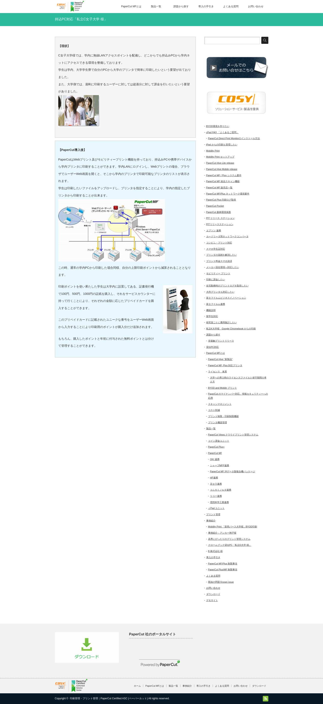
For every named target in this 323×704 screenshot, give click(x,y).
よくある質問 (230, 6)
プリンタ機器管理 (217, 422)
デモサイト (212, 600)
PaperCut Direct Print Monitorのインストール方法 (234, 138)
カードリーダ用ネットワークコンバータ (227, 236)
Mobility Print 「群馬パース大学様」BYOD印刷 (232, 526)
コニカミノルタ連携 (220, 490)
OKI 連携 (214, 459)
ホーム (137, 686)
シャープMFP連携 (219, 465)
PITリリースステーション (219, 224)
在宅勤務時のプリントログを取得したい (227, 285)
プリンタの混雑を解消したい (221, 255)
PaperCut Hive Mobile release (221, 169)
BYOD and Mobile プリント (222, 388)
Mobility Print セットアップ (220, 156)
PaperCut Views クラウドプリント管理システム (233, 434)
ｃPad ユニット (216, 508)
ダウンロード (213, 594)
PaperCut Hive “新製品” (220, 359)
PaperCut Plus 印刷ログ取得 (221, 199)
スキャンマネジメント (220, 404)
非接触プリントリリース (221, 340)
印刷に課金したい (215, 279)
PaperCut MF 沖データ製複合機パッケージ (232, 471)
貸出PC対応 (212, 347)
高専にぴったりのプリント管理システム (229, 539)
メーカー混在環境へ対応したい (222, 267)
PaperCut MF (215, 453)
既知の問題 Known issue (221, 582)
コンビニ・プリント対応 (219, 242)
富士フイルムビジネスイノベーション (226, 298)
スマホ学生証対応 (215, 249)
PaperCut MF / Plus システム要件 (223, 175)
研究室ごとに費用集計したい (221, 322)
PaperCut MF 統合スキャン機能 (223, 181)
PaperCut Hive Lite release (220, 163)
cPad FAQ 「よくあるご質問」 (222, 132)
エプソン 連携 (213, 230)
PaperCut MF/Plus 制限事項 (222, 563)
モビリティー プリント (218, 273)
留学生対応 (212, 316)
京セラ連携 (216, 484)
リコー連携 (216, 496)
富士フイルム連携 (215, 304)
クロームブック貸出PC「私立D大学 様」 (229, 545)
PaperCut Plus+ (216, 447)
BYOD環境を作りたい (217, 126)
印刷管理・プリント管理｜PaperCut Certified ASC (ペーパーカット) (109, 698)
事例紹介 (211, 520)
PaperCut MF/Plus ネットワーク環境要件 (228, 193)
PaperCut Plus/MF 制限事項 (222, 569)
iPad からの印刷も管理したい (221, 144)
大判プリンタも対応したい (220, 292)
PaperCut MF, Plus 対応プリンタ (225, 365)
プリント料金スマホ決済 (219, 261)
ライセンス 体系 (217, 371)
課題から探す (181, 6)
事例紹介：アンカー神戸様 (222, 532)
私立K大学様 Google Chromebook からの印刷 (231, 328)
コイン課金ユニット (218, 441)
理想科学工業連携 (219, 502)
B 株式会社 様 (215, 551)
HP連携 (214, 477)
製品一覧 (156, 6)
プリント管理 (213, 514)
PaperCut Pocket (215, 206)
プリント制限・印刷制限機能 (223, 416)
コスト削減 (214, 410)
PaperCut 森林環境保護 (218, 212)
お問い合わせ (255, 6)
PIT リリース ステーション (220, 218)
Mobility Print (213, 150)
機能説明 (211, 310)
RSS (265, 698)
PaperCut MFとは (131, 6)
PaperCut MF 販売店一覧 (219, 187)
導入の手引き (206, 6)
